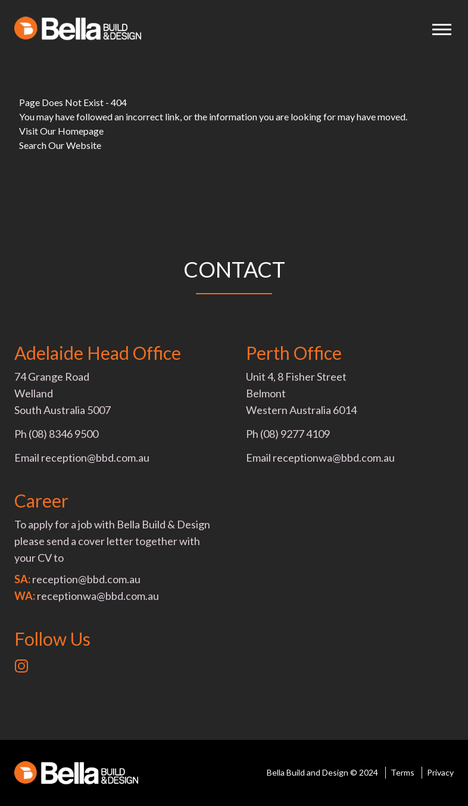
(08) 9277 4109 (295, 433)
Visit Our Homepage (61, 130)
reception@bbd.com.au (95, 457)
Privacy (440, 772)
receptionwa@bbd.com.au (334, 457)
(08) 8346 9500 (63, 433)
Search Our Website (60, 145)
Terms (402, 772)
